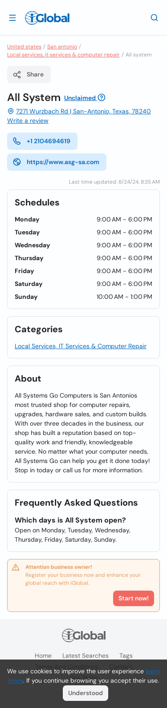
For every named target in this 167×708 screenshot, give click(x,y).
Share (28, 74)
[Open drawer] (12, 17)
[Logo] (47, 18)
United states (24, 46)
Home (43, 656)
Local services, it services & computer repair (63, 54)
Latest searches (85, 656)
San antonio (62, 46)
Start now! (133, 598)
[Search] (154, 17)
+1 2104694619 (41, 141)
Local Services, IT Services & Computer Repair (81, 346)
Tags (126, 656)
